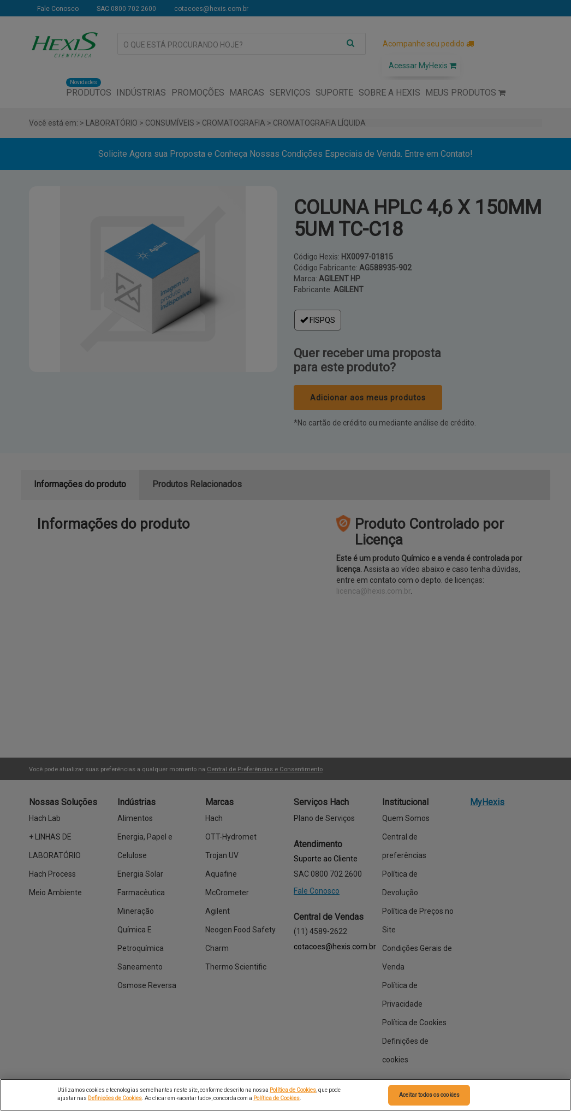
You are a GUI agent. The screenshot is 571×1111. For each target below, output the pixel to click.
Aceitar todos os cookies (429, 1095)
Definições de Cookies (115, 1098)
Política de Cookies (293, 1090)
